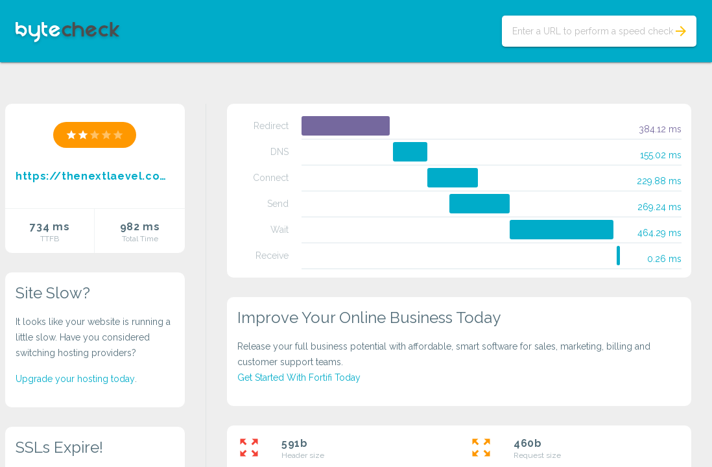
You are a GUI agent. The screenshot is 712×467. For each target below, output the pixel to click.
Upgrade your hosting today (75, 379)
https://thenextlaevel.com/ (95, 176)
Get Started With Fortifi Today (299, 377)
